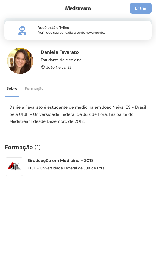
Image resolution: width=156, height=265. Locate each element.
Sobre (12, 88)
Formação (34, 88)
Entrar (140, 8)
